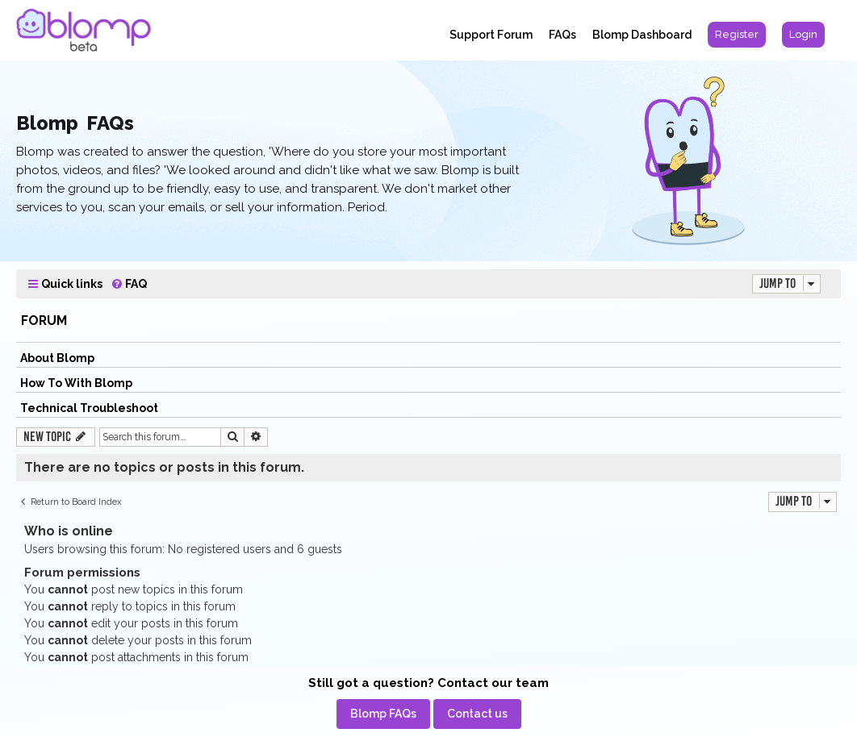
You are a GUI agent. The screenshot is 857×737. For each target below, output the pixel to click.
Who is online (68, 531)
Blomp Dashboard (642, 34)
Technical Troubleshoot (89, 408)
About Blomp (57, 358)
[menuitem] (737, 35)
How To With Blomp (76, 383)
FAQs (562, 34)
